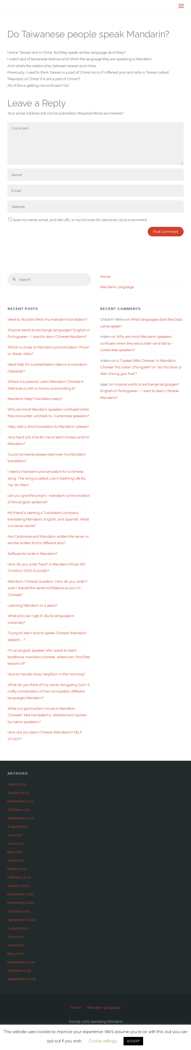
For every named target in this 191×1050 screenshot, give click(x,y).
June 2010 (15, 945)
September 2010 (21, 919)
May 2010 (15, 953)
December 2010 (20, 894)
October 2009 (19, 970)
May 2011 (15, 852)
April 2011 (15, 860)
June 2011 (15, 843)
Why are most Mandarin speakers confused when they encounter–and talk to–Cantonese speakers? (136, 343)
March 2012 (16, 784)
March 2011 (16, 869)
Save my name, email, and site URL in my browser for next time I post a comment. (77, 220)
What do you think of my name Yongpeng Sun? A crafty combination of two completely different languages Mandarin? (49, 691)
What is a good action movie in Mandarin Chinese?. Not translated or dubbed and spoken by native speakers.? (47, 715)
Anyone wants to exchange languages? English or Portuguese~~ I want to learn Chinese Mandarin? (139, 391)
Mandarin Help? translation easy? (35, 398)
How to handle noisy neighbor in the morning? (46, 674)
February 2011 (19, 877)
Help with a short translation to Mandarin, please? (48, 426)
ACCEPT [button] (133, 1041)
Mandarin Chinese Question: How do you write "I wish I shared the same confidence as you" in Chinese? (47, 588)
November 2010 (21, 902)
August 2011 (17, 826)
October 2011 (18, 809)
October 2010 (18, 911)
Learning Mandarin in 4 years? (32, 605)
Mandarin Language (117, 287)
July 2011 (15, 835)
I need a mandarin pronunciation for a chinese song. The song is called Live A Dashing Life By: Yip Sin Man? (47, 478)
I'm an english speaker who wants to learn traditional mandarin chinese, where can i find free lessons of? (49, 657)
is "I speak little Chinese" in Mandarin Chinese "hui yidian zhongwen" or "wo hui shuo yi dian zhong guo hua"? (140, 367)
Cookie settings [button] (103, 1041)
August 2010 (18, 928)
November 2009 (21, 962)
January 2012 (18, 792)
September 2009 (21, 979)
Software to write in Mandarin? (32, 553)
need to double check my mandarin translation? (47, 319)
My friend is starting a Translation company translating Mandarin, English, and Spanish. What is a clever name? (48, 519)
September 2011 (21, 818)
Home (105, 276)
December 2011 (20, 801)
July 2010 (15, 936)
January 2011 (18, 885)
